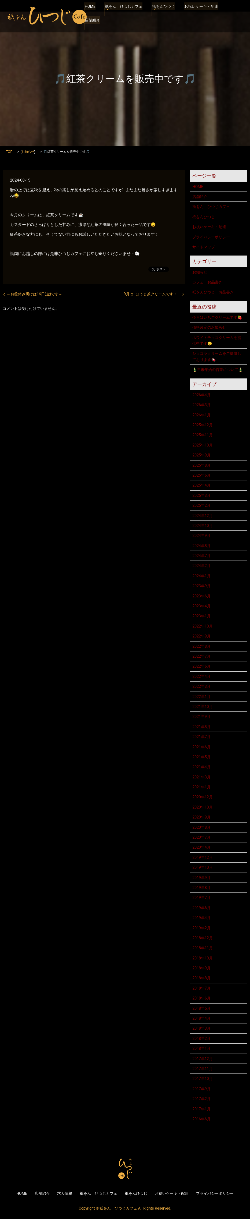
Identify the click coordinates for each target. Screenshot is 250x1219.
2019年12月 (202, 857)
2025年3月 (201, 495)
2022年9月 (201, 636)
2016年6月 (201, 1119)
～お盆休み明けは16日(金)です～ (34, 294)
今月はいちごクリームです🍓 (217, 317)
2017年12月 (202, 1059)
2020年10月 (202, 807)
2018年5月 (201, 1008)
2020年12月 (202, 797)
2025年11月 (202, 435)
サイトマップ (203, 247)
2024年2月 (201, 566)
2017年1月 (201, 1109)
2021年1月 (201, 787)
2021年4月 (201, 767)
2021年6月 (201, 747)
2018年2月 (201, 1038)
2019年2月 (201, 928)
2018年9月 (201, 968)
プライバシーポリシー (211, 237)
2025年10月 (202, 445)
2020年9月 (201, 817)
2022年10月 (202, 626)
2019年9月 (201, 878)
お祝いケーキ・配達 (199, 12)
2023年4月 (201, 606)
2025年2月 (201, 505)
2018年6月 (201, 998)
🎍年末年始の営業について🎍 (217, 369)
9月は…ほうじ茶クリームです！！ (152, 294)
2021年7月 (201, 737)
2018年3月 (201, 1028)
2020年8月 (201, 827)
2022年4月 (201, 676)
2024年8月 (201, 546)
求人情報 (64, 1193)
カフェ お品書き (207, 282)
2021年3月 (201, 777)
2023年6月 (201, 596)
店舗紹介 (91, 20)
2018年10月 (202, 958)
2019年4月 (201, 918)
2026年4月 (201, 395)
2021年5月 (201, 757)
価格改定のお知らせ (209, 327)
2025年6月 (201, 475)
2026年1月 (201, 415)
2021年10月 (202, 706)
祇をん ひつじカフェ (122, 12)
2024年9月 (201, 535)
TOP (9, 152)
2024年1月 (201, 576)
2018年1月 (201, 1048)
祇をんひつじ (161, 12)
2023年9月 (201, 586)
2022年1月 (201, 696)
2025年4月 (201, 485)
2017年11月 (202, 1068)
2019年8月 (201, 887)
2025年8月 (201, 465)
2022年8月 (201, 646)
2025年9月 (201, 455)
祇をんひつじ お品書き (213, 292)
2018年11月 (202, 948)
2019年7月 (201, 897)
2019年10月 (202, 867)
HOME (89, 12)
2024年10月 (202, 525)
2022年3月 (201, 686)
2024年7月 (201, 556)
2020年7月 (201, 837)
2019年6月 (201, 908)
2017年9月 (201, 1089)
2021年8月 (201, 727)
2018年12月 (202, 938)
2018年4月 (201, 1018)
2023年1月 (201, 616)
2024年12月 (202, 515)
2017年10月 (202, 1078)
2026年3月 (201, 405)
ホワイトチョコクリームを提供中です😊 (216, 340)
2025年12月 (202, 425)
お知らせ (27, 152)
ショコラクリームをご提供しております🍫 (216, 356)
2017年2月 (201, 1099)
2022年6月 (201, 666)
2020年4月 (201, 847)
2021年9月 (201, 716)
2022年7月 (201, 656)
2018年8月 (201, 978)
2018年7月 (201, 988)
